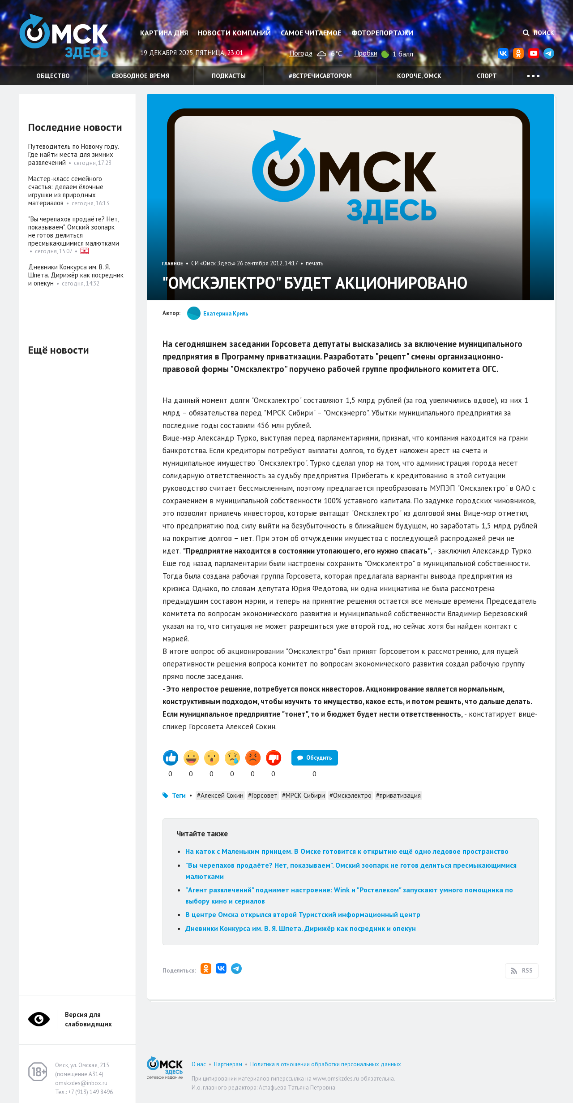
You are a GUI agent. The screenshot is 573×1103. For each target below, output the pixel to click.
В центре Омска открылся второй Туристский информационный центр (302, 914)
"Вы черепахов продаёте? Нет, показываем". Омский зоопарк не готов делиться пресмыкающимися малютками (73, 231)
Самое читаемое (311, 32)
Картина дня (164, 32)
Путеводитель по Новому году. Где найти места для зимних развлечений (73, 154)
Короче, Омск (419, 76)
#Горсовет (263, 795)
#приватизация (398, 795)
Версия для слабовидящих (88, 1019)
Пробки (365, 52)
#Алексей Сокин (220, 795)
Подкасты (229, 76)
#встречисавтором (320, 76)
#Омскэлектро (350, 795)
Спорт (487, 76)
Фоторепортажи (382, 32)
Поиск (538, 33)
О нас (199, 1064)
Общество (53, 76)
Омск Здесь (64, 36)
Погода (300, 52)
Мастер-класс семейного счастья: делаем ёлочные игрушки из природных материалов (65, 190)
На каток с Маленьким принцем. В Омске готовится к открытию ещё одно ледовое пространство (347, 851)
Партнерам (228, 1064)
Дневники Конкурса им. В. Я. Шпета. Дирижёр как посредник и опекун (300, 928)
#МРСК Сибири (303, 795)
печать (314, 263)
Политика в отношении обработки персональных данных (325, 1064)
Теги (179, 795)
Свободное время (140, 76)
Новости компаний (234, 32)
